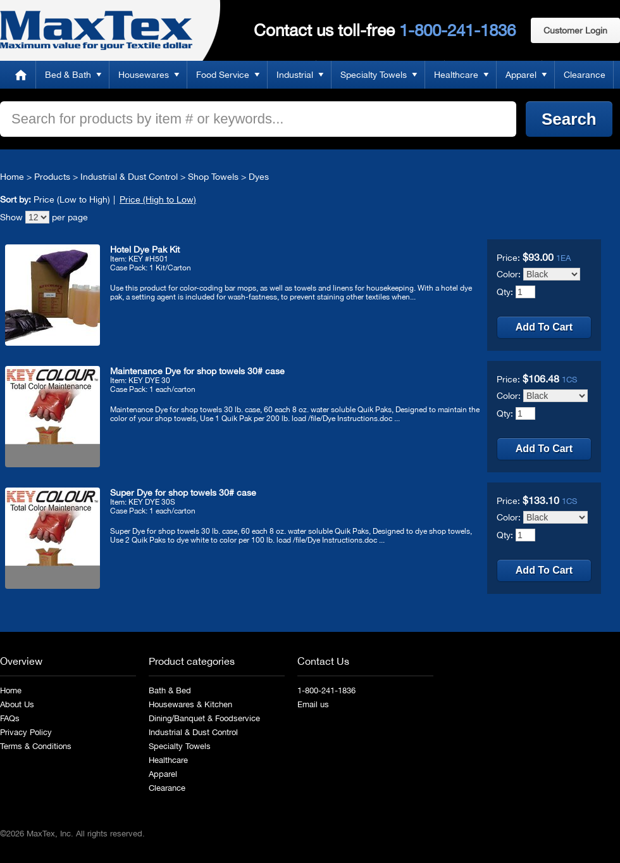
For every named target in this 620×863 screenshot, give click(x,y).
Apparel (520, 75)
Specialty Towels (373, 75)
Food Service (222, 75)
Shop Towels (213, 177)
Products (52, 177)
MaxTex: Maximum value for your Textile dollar (96, 30)
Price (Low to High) (72, 199)
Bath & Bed (170, 690)
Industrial (294, 75)
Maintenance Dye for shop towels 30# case (197, 371)
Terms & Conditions (35, 746)
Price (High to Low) (158, 199)
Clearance (584, 75)
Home (20, 75)
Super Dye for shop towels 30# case (183, 493)
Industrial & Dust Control (129, 177)
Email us (313, 704)
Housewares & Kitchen (190, 704)
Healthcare (456, 75)
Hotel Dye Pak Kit (145, 249)
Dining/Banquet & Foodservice (204, 718)
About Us (17, 704)
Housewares (143, 75)
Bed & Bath (68, 75)
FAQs (10, 718)
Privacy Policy (26, 732)
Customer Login (575, 30)
